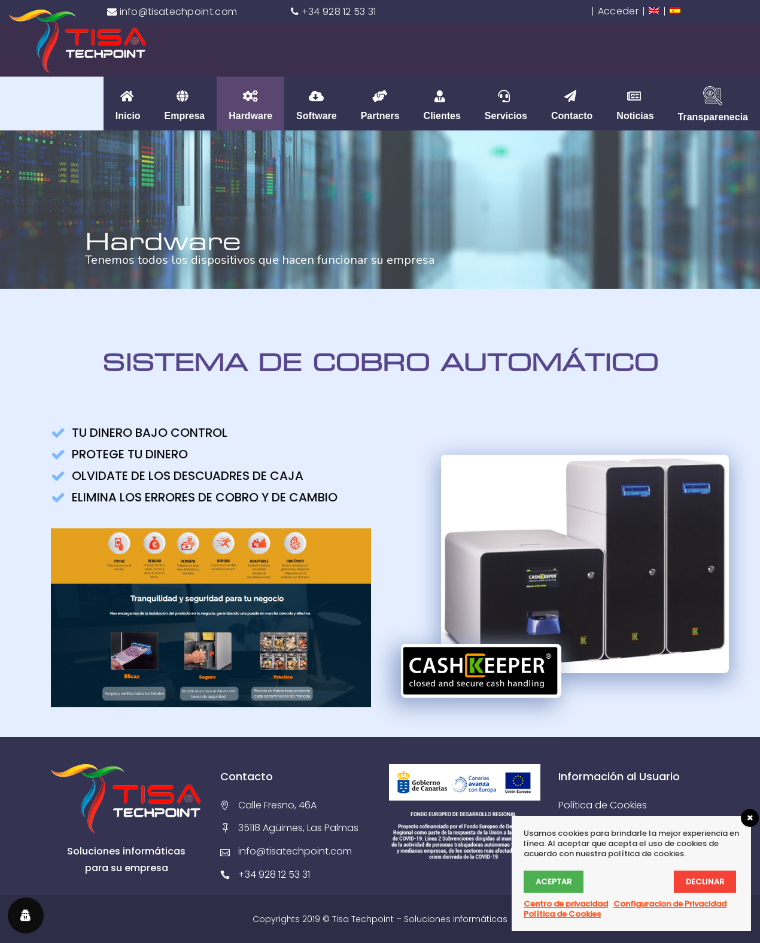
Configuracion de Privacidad (669, 903)
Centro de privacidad (566, 903)
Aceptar (553, 881)
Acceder (618, 11)
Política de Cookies (602, 805)
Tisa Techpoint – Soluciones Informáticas (419, 919)
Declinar (705, 881)
